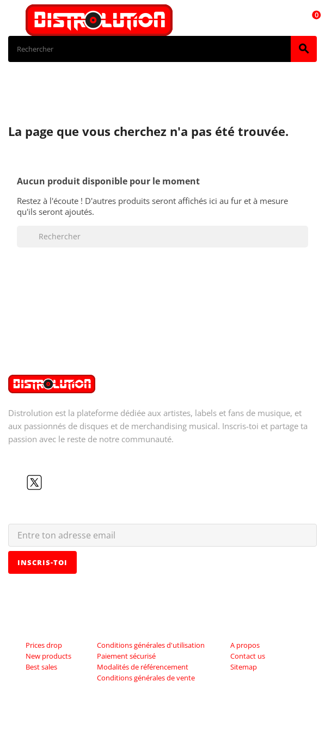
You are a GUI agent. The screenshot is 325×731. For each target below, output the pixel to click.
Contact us (247, 656)
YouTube (51, 482)
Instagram (69, 482)
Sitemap (243, 667)
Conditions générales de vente (146, 678)
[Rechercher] (149, 49)
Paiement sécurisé (126, 656)
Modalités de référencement (142, 667)
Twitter (34, 482)
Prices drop (44, 645)
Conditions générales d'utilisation (151, 645)
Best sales (41, 667)
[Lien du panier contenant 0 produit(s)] (310, 20)
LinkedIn (86, 482)
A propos (245, 645)
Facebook (17, 482)
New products (48, 656)
